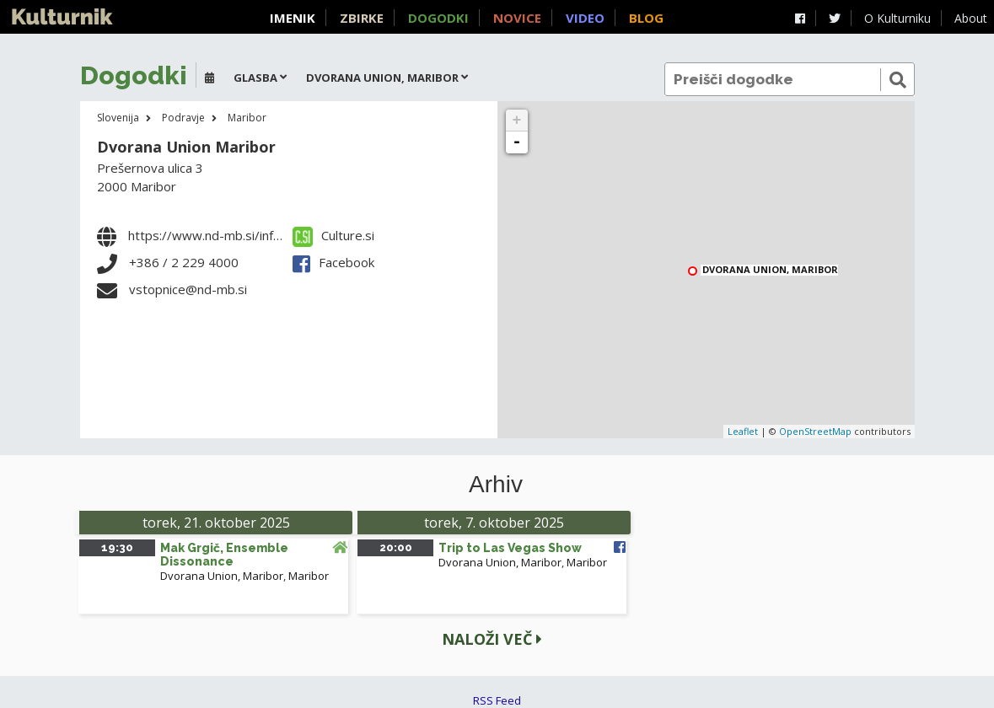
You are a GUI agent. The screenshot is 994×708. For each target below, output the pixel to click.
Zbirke (362, 17)
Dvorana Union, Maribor (770, 270)
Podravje (183, 117)
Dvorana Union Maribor (186, 147)
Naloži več (492, 639)
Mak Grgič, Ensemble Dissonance (224, 554)
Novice (517, 17)
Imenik (292, 17)
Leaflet (743, 431)
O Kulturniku (897, 18)
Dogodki (438, 17)
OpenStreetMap (815, 431)
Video (585, 17)
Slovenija (118, 117)
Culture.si (333, 235)
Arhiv (496, 484)
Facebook (333, 262)
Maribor (247, 117)
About (970, 18)
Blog (646, 17)
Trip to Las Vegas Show (510, 548)
